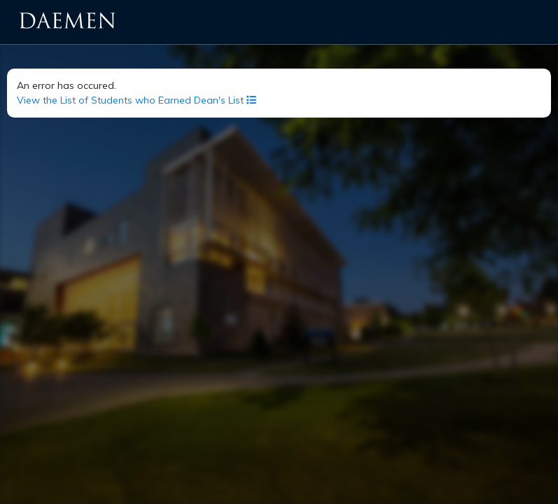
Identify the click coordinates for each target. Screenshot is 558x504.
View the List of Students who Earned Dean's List (136, 100)
